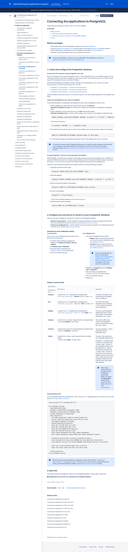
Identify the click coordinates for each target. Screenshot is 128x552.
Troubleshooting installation (24, 50)
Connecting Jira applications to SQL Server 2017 (60, 508)
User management (20, 145)
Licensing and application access (26, 114)
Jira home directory (92, 223)
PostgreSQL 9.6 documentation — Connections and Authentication (69, 91)
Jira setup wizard (54, 236)
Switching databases (24, 101)
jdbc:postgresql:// (68, 296)
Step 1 (105, 316)
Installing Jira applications (22, 25)
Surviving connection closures (88, 463)
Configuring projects (20, 148)
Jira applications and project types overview (27, 20)
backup (95, 48)
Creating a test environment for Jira (56, 527)
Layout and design (20, 142)
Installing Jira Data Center (24, 108)
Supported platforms (22, 32)
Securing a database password (27, 98)
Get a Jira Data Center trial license (26, 140)
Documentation (56, 4)
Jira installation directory (96, 242)
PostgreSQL (77, 26)
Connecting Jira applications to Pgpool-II (58, 499)
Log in (111, 4)
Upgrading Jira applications (24, 119)
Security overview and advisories (24, 164)
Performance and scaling (22, 161)
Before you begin (55, 31)
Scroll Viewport (64, 537)
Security (101, 547)
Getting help (18, 166)
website (102, 103)
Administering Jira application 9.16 (27, 15)
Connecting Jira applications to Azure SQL (58, 511)
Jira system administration (22, 156)
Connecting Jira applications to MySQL (57, 521)
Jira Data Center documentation (24, 158)
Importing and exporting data (23, 150)
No (63, 488)
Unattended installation (23, 43)
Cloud (97, 15)
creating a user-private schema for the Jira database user (68, 59)
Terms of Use (92, 547)
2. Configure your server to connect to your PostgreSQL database (68, 36)
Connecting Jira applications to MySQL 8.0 (58, 524)
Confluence (55, 537)
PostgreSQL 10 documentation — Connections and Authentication (69, 89)
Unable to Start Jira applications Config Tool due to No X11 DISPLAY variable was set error (104, 258)
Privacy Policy (83, 547)
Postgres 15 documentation (56, 161)
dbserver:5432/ (80, 313)
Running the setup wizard (24, 111)
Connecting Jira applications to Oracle (29, 75)
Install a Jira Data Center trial (25, 35)
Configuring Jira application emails (24, 153)
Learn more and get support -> (89, 10)
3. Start (53, 38)
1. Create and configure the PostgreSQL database (64, 33)
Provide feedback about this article (76, 488)
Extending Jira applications (24, 116)
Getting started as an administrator (24, 22)
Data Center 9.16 (107, 16)
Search (106, 4)
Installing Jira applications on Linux (26, 40)
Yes (59, 488)
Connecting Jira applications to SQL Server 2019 (60, 502)
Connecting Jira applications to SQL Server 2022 (60, 505)
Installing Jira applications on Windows (27, 38)
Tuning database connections (27, 96)
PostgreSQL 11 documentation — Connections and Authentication (69, 87)
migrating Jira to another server (64, 48)
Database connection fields (58, 250)
